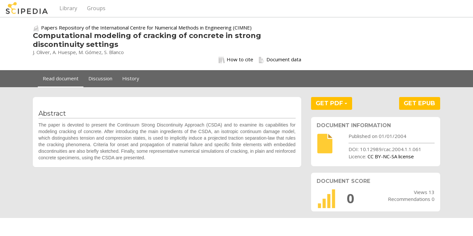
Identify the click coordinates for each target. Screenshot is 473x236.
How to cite (235, 59)
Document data (279, 59)
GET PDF (331, 103)
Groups (96, 8)
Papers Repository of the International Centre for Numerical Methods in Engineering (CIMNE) (146, 27)
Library (68, 8)
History (130, 78)
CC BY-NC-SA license (391, 156)
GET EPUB (419, 103)
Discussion (100, 78)
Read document (61, 78)
